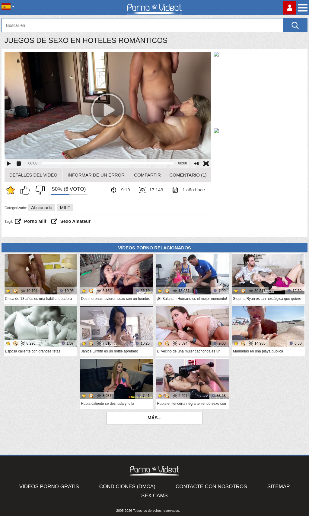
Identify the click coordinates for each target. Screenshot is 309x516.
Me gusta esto (27, 190)
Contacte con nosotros (211, 486)
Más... (154, 417)
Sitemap (278, 486)
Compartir (147, 174)
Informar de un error (96, 174)
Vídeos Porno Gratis (49, 486)
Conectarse (289, 8)
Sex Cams (154, 495)
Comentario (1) (187, 174)
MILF (65, 207)
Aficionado (41, 207)
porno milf (35, 221)
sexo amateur (75, 221)
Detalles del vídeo (33, 174)
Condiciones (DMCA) (127, 486)
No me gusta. (39, 190)
